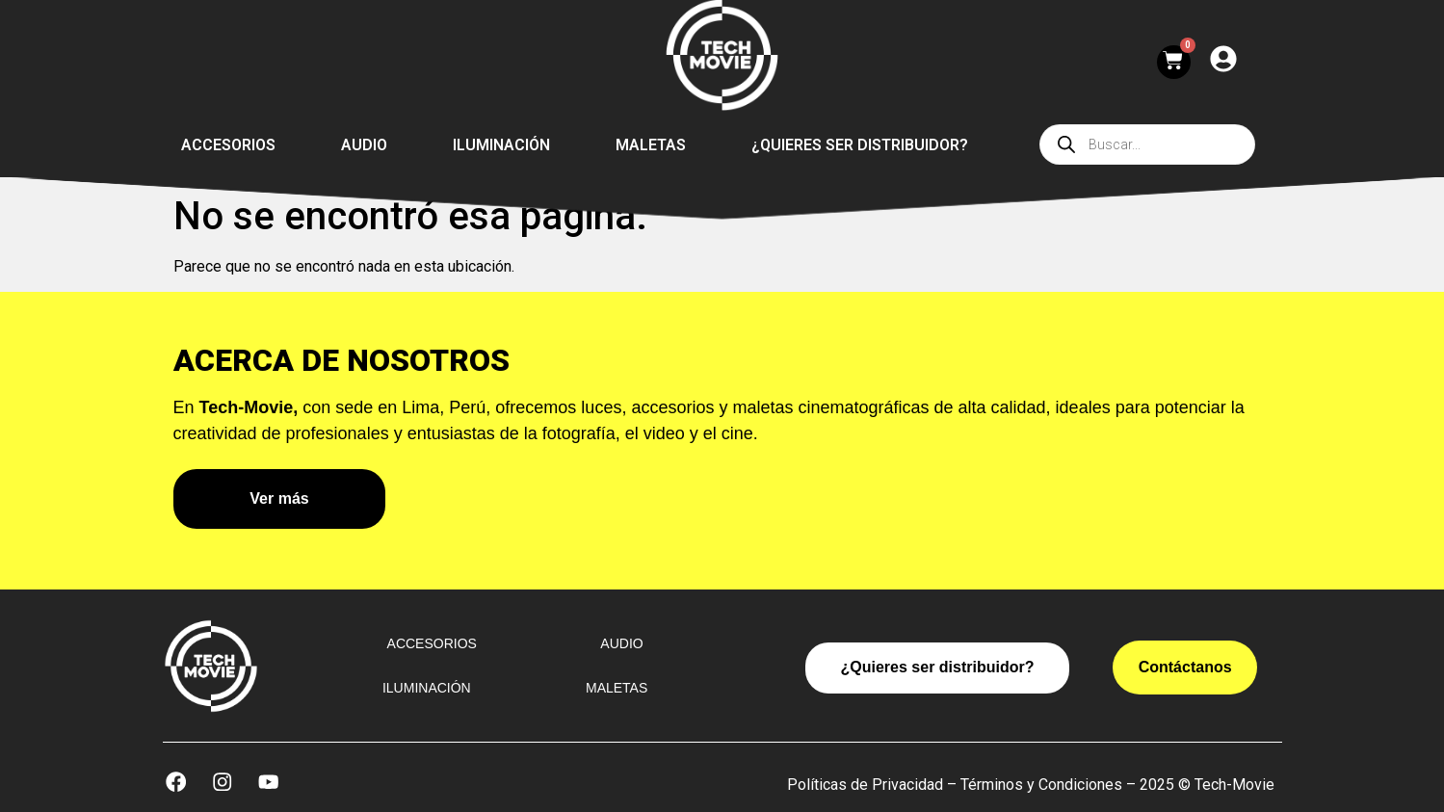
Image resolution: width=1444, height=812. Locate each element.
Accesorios (228, 145)
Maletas (651, 145)
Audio (364, 145)
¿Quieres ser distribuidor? (859, 145)
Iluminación (501, 145)
